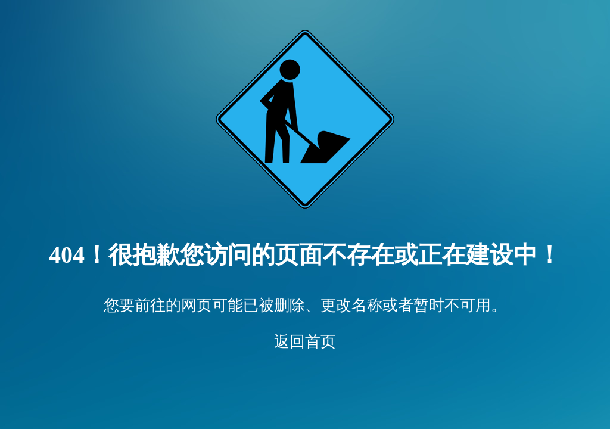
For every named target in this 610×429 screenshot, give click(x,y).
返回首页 (305, 341)
